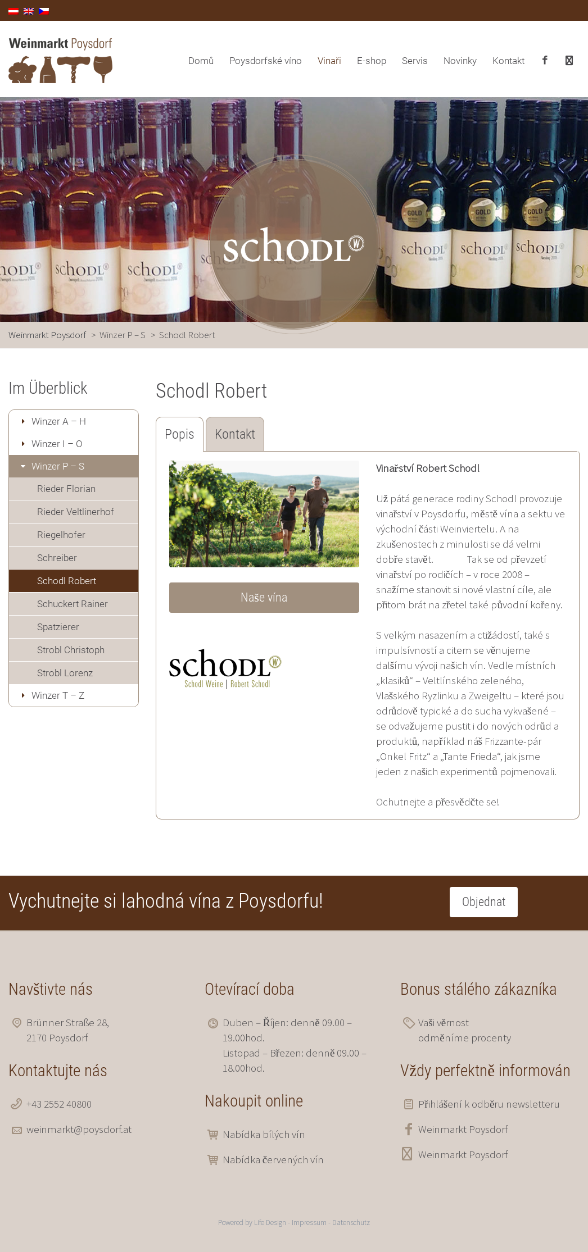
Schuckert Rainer (72, 603)
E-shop (371, 60)
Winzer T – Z (57, 695)
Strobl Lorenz (65, 673)
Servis (415, 60)
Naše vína (264, 597)
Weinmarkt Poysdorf (463, 1129)
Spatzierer (58, 626)
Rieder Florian (66, 488)
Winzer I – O (57, 443)
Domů (201, 60)
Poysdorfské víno (265, 60)
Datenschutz (351, 1222)
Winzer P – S (57, 466)
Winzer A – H (58, 421)
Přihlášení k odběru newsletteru (489, 1103)
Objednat (483, 902)
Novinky (460, 60)
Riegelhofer (61, 534)
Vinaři (329, 60)
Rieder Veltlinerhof (75, 511)
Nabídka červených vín (273, 1159)
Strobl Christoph (71, 649)
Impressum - (312, 1222)
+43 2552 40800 (59, 1103)
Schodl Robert (66, 580)
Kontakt (508, 60)
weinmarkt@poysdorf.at (79, 1129)
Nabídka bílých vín (264, 1134)
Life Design (270, 1222)
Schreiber (57, 557)
